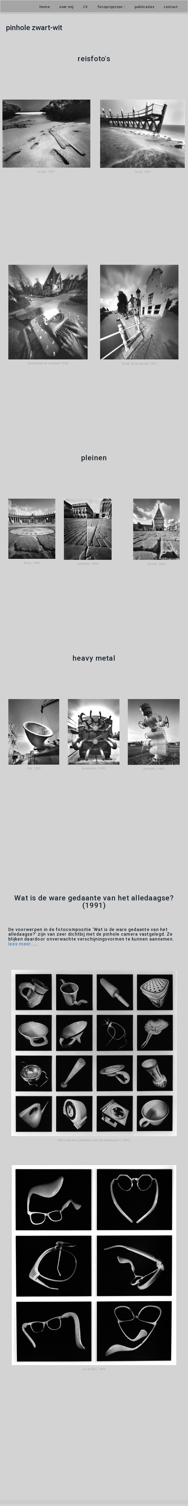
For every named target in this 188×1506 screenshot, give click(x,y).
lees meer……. (23, 945)
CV (85, 8)
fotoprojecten (110, 8)
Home (44, 8)
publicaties (144, 8)
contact (171, 8)
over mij (66, 8)
